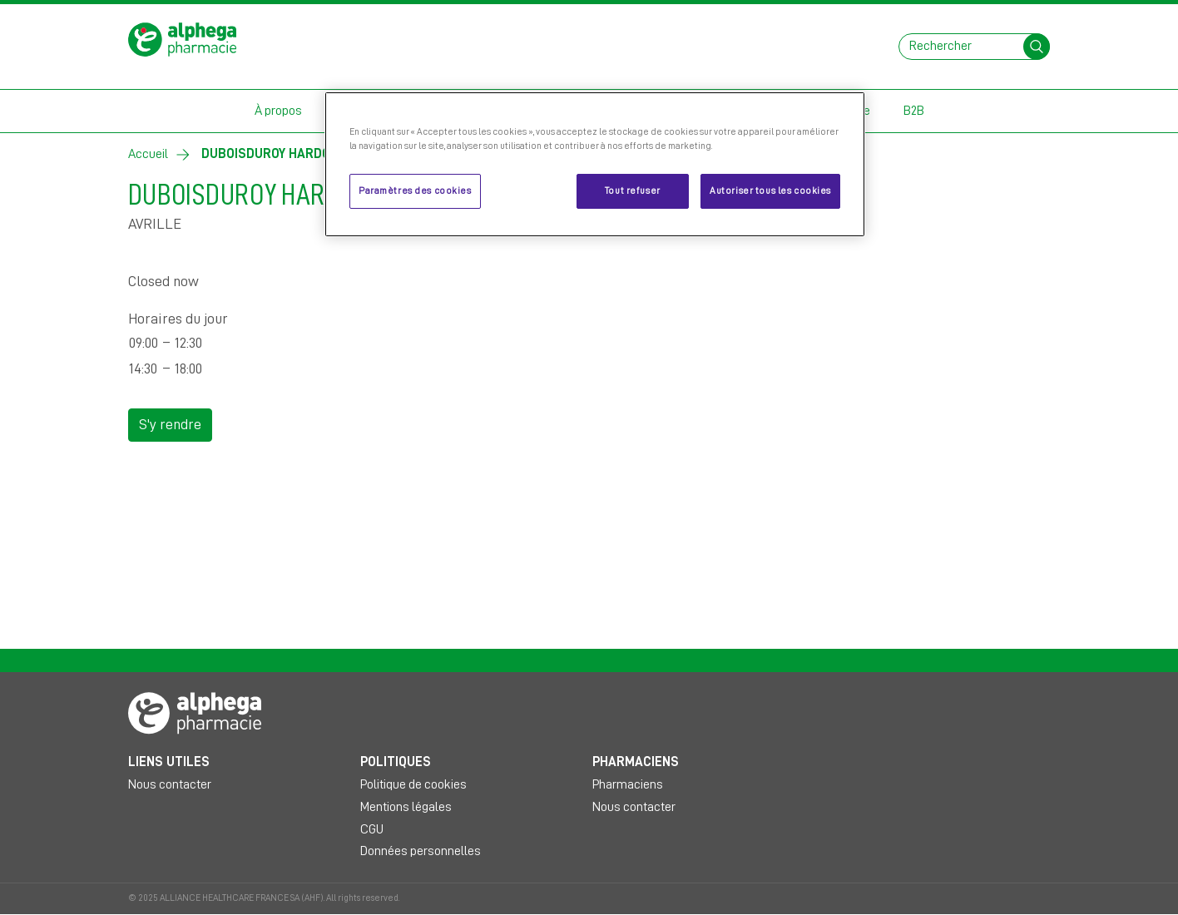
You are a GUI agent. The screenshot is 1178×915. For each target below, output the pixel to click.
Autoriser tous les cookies (770, 190)
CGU (372, 829)
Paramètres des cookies (415, 190)
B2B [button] (913, 110)
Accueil (148, 154)
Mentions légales (406, 807)
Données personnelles (420, 851)
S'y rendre (170, 424)
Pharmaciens (627, 784)
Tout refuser (633, 190)
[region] (594, 164)
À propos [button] (278, 110)
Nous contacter (169, 784)
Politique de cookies (413, 784)
